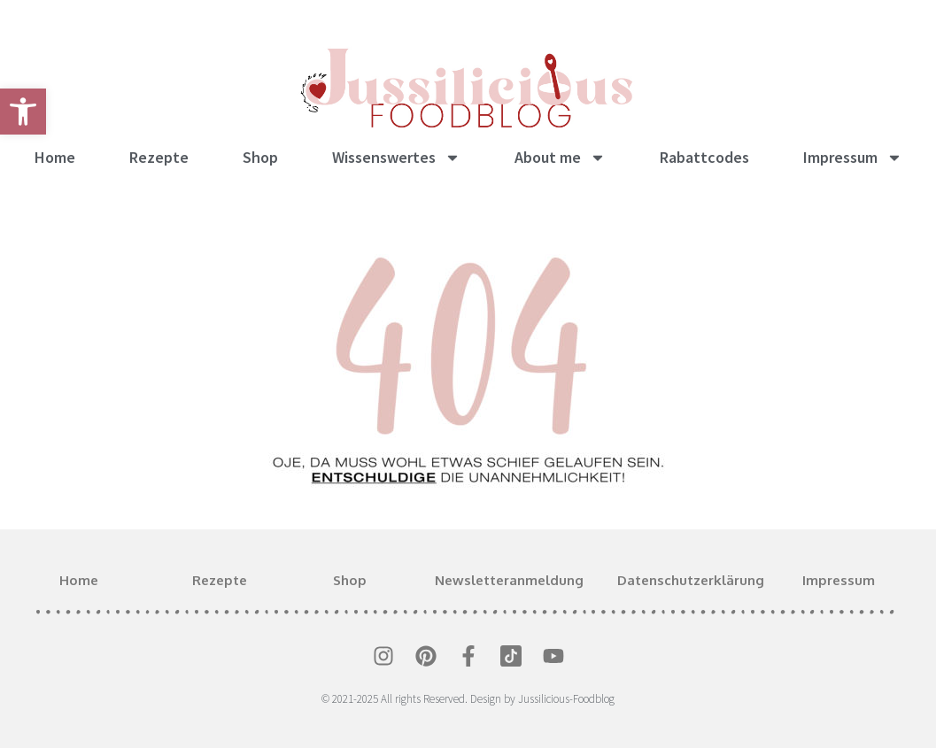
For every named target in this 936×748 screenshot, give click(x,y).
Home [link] (55, 157)
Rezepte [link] (159, 157)
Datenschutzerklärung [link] (690, 580)
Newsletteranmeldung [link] (509, 580)
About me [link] (560, 157)
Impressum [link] (852, 157)
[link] (23, 112)
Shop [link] (260, 157)
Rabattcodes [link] (704, 157)
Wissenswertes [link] (396, 157)
